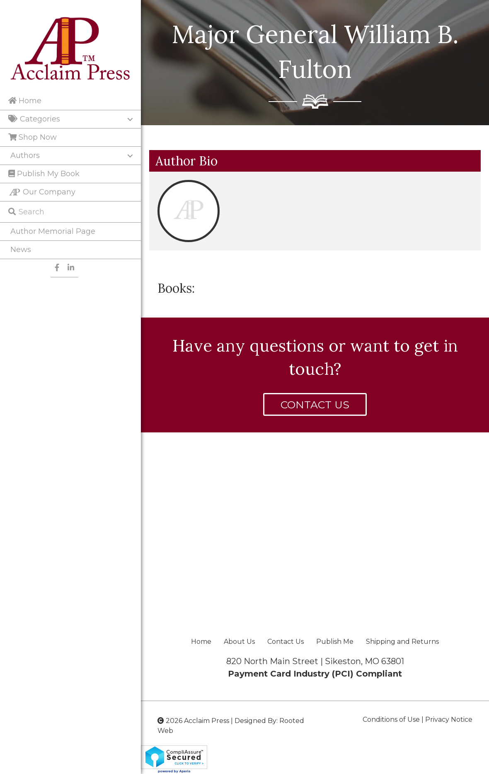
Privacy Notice (448, 719)
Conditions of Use (391, 719)
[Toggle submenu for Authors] (130, 155)
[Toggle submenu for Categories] (130, 119)
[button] (315, 404)
